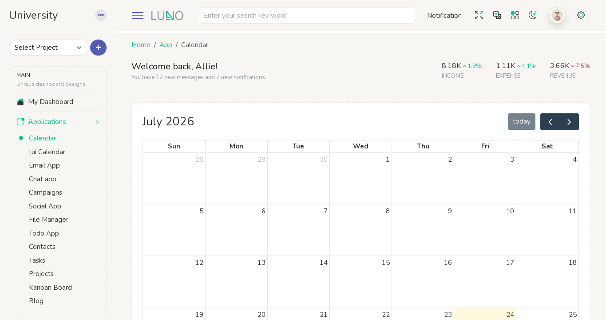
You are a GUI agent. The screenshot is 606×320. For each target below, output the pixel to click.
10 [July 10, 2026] (510, 211)
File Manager (48, 219)
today (522, 121)
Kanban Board (50, 287)
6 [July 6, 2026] (263, 211)
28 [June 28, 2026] (199, 159)
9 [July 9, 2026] (450, 211)
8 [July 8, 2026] (388, 211)
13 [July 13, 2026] (261, 262)
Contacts (42, 246)
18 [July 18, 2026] (573, 262)
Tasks (37, 260)
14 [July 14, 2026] (324, 262)
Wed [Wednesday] (360, 146)
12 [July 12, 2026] (199, 262)
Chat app (42, 179)
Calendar (42, 138)
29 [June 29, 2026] (261, 159)
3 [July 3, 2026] (512, 159)
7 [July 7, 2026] (326, 211)
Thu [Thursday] (423, 146)
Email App (44, 165)
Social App (45, 206)
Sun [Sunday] (174, 146)
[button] (101, 15)
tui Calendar (47, 152)
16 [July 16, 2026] (448, 262)
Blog (36, 300)
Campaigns (45, 192)
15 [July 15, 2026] (386, 262)
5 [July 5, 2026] (201, 211)
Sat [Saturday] (547, 146)
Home (141, 44)
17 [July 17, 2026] (510, 262)
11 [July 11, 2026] (573, 211)
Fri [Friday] (485, 146)
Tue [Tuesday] (298, 146)
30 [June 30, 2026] (324, 159)
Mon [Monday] (236, 146)
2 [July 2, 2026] (450, 159)
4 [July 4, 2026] (575, 159)
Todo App (44, 233)
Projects (41, 273)
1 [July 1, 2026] (388, 159)
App (165, 44)
